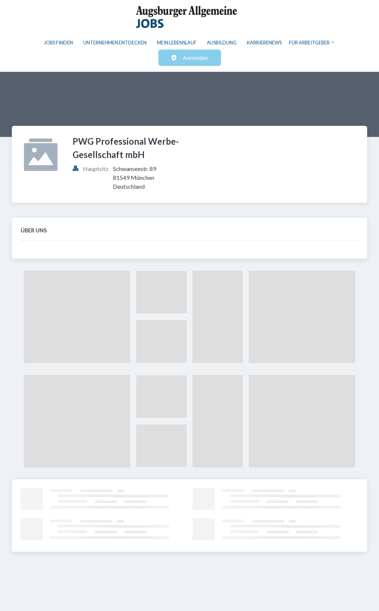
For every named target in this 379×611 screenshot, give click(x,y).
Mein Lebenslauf (177, 43)
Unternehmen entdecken (115, 43)
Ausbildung (222, 43)
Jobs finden (58, 43)
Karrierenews (264, 43)
